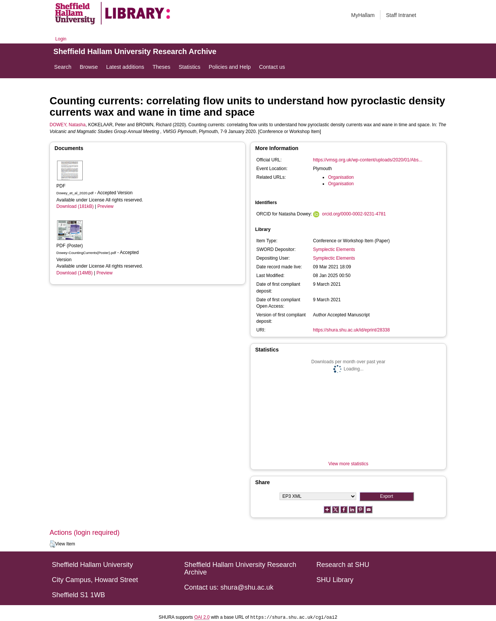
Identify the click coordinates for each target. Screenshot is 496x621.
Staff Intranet (401, 15)
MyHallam (363, 15)
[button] (52, 544)
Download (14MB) (74, 273)
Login (60, 39)
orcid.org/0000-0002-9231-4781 (354, 214)
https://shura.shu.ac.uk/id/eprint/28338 (351, 330)
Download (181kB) (75, 206)
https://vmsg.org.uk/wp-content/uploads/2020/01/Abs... (367, 160)
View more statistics (348, 463)
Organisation (341, 177)
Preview (105, 206)
